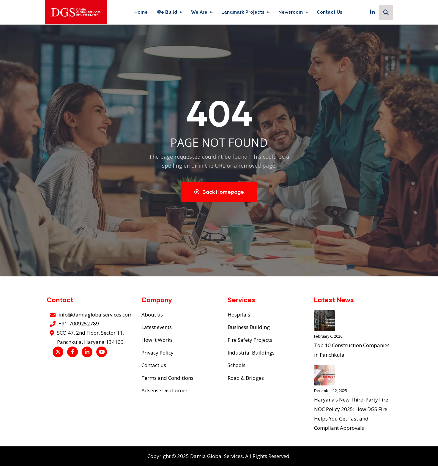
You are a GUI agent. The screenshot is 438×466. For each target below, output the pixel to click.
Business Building (249, 327)
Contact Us (329, 12)
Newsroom (290, 12)
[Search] (386, 12)
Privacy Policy (157, 352)
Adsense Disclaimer (164, 390)
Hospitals (239, 314)
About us (152, 314)
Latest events (156, 327)
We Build (167, 12)
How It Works (157, 339)
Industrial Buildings (251, 352)
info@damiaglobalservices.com (96, 314)
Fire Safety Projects (250, 339)
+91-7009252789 (79, 323)
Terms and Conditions (167, 377)
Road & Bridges (246, 377)
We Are (199, 12)
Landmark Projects (242, 12)
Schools (236, 365)
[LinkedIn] (372, 12)
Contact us (153, 365)
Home (141, 12)
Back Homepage (219, 192)
